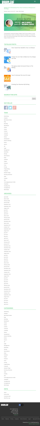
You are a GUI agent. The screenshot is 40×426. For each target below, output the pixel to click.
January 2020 (6, 202)
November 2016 (7, 247)
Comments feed (7, 396)
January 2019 (6, 219)
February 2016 (7, 264)
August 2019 (6, 208)
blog (5, 121)
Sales (5, 176)
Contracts (6, 133)
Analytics (6, 118)
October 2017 (6, 227)
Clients (5, 127)
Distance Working (7, 140)
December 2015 (7, 268)
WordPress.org (7, 398)
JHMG (29, 422)
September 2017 (7, 228)
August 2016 (6, 253)
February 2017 (7, 242)
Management (6, 150)
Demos (5, 136)
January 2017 (6, 244)
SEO (5, 180)
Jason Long (7, 11)
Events (5, 142)
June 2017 (6, 234)
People (5, 161)
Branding (6, 123)
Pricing (5, 167)
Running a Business (8, 174)
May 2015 (6, 281)
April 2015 (6, 283)
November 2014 (7, 291)
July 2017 (6, 232)
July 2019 (6, 210)
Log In (29, 418)
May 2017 (6, 236)
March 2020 (6, 198)
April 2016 (6, 261)
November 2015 (7, 270)
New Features (7, 155)
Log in (5, 392)
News (17, 11)
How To (5, 144)
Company (17, 418)
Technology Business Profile (9, 182)
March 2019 (6, 215)
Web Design (21, 11)
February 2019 (7, 217)
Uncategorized (7, 187)
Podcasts (6, 163)
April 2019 (6, 213)
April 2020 (6, 196)
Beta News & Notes (8, 119)
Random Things (7, 172)
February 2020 (7, 200)
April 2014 (6, 304)
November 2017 (7, 225)
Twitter (10, 108)
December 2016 (7, 245)
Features (7, 418)
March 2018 (6, 223)
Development (6, 138)
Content (5, 131)
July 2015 (6, 277)
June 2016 (6, 257)
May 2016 (6, 259)
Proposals (6, 170)
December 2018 (7, 221)
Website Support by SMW (34, 423)
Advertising (6, 116)
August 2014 (6, 296)
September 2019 (7, 206)
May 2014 (6, 302)
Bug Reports (6, 125)
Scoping (5, 178)
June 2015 (6, 279)
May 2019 (6, 212)
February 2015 (7, 285)
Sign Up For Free (36, 418)
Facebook (6, 108)
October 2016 (6, 249)
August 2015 (6, 276)
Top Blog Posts (7, 185)
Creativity (6, 135)
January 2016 (6, 266)
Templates (6, 184)
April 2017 (6, 238)
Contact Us (16, 414)
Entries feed (6, 394)
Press (5, 165)
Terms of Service (23, 418)
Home (3, 418)
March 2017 (6, 240)
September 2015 (7, 274)
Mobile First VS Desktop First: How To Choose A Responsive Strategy (19, 8)
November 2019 (7, 204)
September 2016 (7, 251)
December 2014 (7, 289)
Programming (7, 168)
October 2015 (6, 272)
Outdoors (6, 159)
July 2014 (6, 298)
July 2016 (6, 255)
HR (4, 146)
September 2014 (7, 294)
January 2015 (6, 287)
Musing (5, 153)
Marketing (6, 151)
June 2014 (6, 300)
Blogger (14, 108)
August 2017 (6, 230)
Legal (5, 148)
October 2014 (6, 293)
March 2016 (6, 262)
